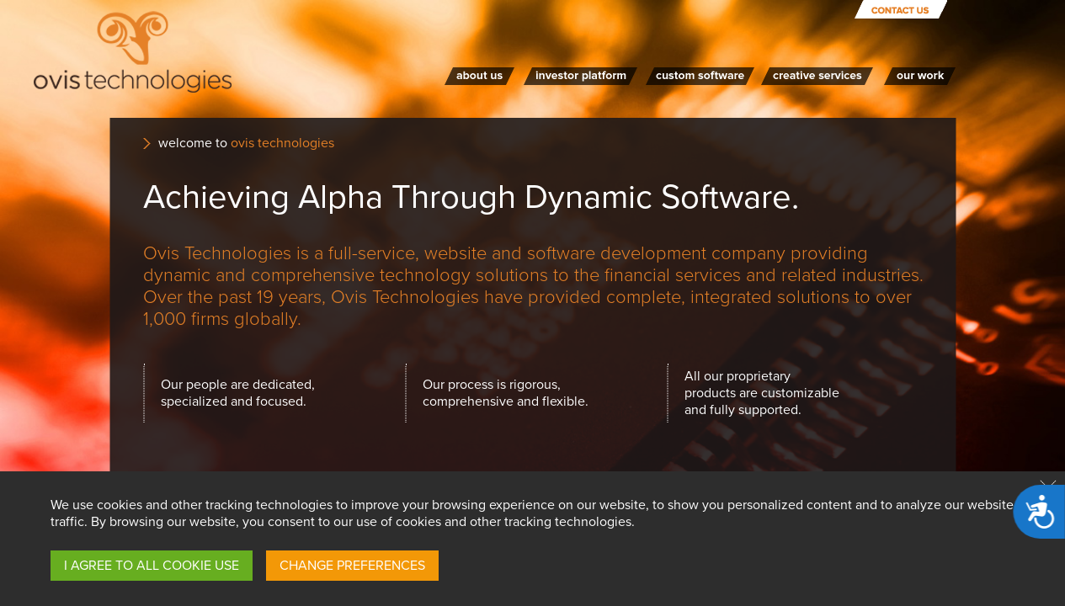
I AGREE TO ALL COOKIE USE (151, 565)
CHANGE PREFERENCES (352, 565)
